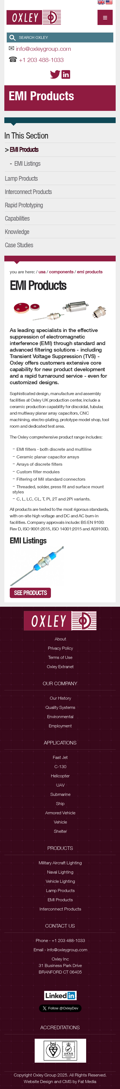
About (60, 638)
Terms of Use (60, 657)
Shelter (60, 831)
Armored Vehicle (60, 812)
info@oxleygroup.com (43, 48)
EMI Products (24, 149)
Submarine (60, 794)
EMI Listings (27, 163)
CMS (67, 1081)
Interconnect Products (28, 191)
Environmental (60, 716)
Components (61, 271)
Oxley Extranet (60, 666)
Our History (60, 698)
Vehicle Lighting (60, 881)
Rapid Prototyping (24, 205)
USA (42, 271)
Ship (60, 803)
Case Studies (19, 245)
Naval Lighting (60, 871)
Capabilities (17, 218)
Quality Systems (60, 707)
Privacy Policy (60, 648)
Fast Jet (60, 757)
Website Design (38, 1081)
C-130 (60, 766)
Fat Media (87, 1081)
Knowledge (17, 231)
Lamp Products (21, 178)
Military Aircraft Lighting (60, 862)
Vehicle (60, 821)
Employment (60, 725)
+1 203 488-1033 (41, 59)
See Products (30, 592)
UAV (60, 785)
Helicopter (60, 775)
